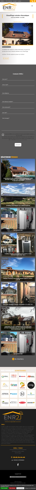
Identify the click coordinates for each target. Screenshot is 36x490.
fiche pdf (6, 58)
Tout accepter (4, 488)
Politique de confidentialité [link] (30, 488)
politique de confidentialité (21, 139)
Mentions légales (18, 481)
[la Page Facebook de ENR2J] (34, 1)
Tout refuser (12, 488)
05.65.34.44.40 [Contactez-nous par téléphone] (19, 457)
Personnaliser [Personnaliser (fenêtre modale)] (20, 488)
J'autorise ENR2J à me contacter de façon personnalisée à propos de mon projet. (18, 135)
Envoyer (18, 144)
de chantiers (19, 359)
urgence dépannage (18, 460)
